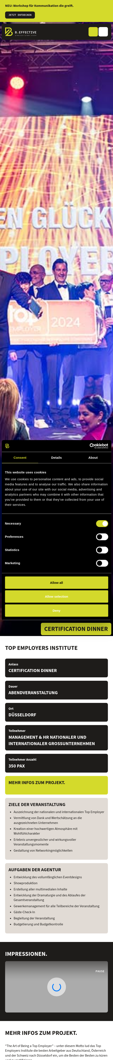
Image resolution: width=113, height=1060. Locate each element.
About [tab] (93, 457)
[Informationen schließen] (107, 8)
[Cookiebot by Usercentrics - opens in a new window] (89, 446)
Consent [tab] (19, 457)
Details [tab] (56, 457)
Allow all (56, 582)
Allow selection (56, 596)
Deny (56, 610)
